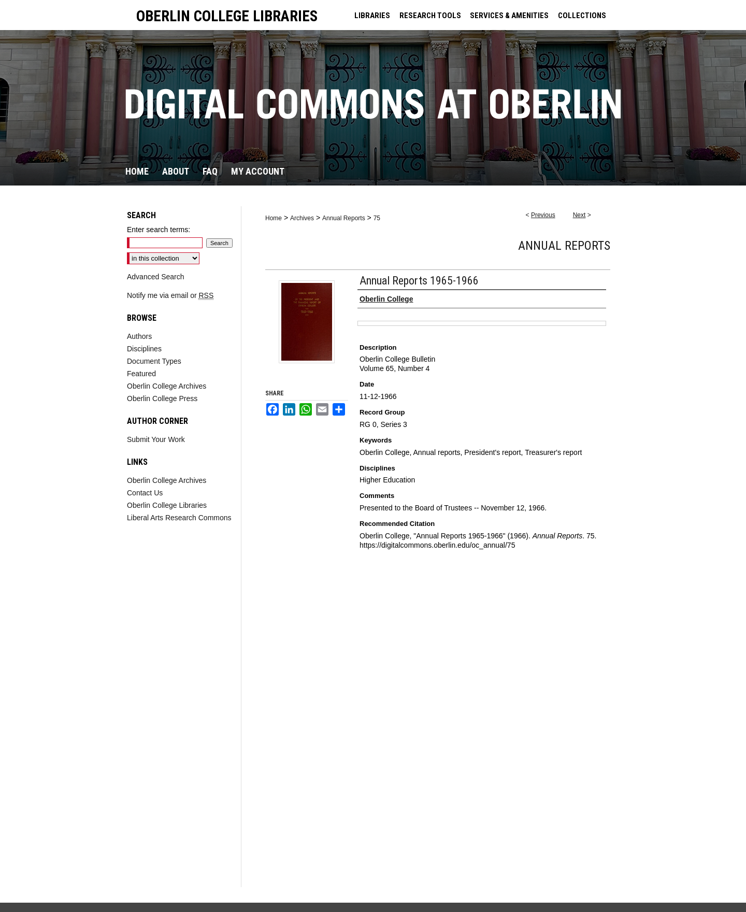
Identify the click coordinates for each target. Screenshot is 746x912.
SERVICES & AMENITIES (509, 15)
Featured (141, 373)
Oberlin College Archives (166, 386)
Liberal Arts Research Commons (179, 518)
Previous (543, 215)
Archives (302, 218)
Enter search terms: (158, 229)
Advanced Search (155, 277)
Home (273, 218)
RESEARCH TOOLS (430, 15)
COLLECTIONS (582, 15)
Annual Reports (343, 218)
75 (377, 218)
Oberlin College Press (162, 398)
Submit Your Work (156, 439)
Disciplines (144, 349)
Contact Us (145, 493)
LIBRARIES (372, 15)
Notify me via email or (170, 295)
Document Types (154, 361)
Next (579, 215)
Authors (139, 336)
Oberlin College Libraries (167, 505)
